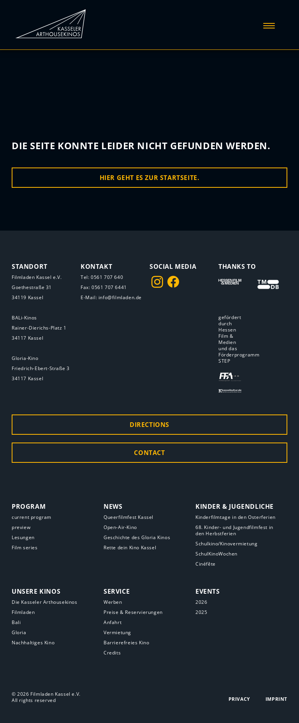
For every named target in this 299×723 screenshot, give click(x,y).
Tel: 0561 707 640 (102, 277)
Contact (149, 452)
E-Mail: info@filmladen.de (111, 297)
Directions (149, 424)
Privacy (239, 699)
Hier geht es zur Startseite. (150, 177)
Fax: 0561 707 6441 (104, 287)
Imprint (276, 699)
